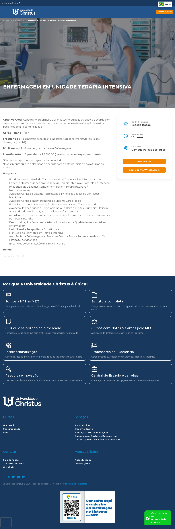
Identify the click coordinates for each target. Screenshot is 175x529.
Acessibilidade (83, 460)
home (6, 20)
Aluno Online (82, 425)
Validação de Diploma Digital (91, 432)
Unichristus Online (11, 3)
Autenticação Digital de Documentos (96, 436)
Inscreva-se (165, 12)
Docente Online (84, 429)
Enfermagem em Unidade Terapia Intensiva (52, 20)
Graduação (9, 425)
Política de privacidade (77, 484)
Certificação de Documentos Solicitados (98, 439)
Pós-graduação (12, 429)
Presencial (18, 20)
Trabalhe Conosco (13, 463)
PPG (5, 432)
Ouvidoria (8, 467)
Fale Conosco (11, 460)
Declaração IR (83, 463)
